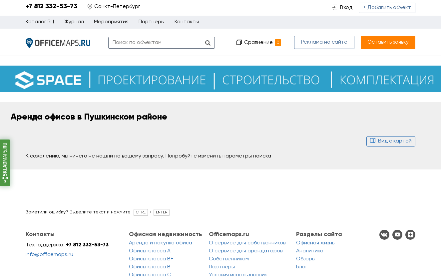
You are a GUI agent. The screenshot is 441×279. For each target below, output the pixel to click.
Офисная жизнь (315, 243)
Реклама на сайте (324, 42)
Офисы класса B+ (151, 259)
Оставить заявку (388, 42)
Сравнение (262, 42)
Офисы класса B (150, 267)
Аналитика (309, 251)
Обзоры (305, 259)
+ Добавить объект (387, 7)
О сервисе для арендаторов (245, 251)
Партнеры (152, 22)
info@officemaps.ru (49, 254)
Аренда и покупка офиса (160, 243)
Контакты (187, 22)
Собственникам (229, 259)
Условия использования (238, 275)
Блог (301, 267)
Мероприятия (111, 22)
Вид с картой (391, 141)
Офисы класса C (150, 275)
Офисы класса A (150, 251)
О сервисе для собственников (247, 243)
